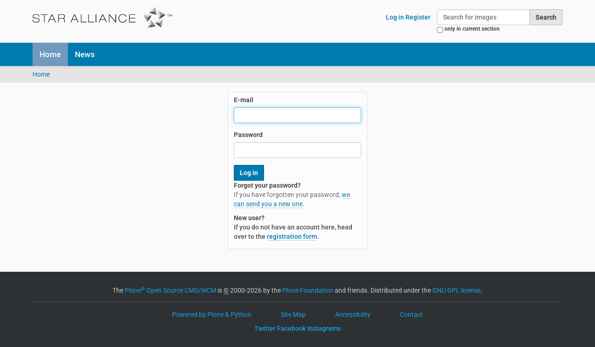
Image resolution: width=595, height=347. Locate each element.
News (85, 54)
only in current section (472, 29)
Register (417, 17)
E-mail (243, 100)
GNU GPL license (456, 290)
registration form (292, 236)
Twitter (265, 328)
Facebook (291, 328)
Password (248, 134)
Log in (395, 17)
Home (50, 54)
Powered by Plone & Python (211, 314)
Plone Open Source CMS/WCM (170, 290)
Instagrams (324, 328)
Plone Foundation (307, 290)
